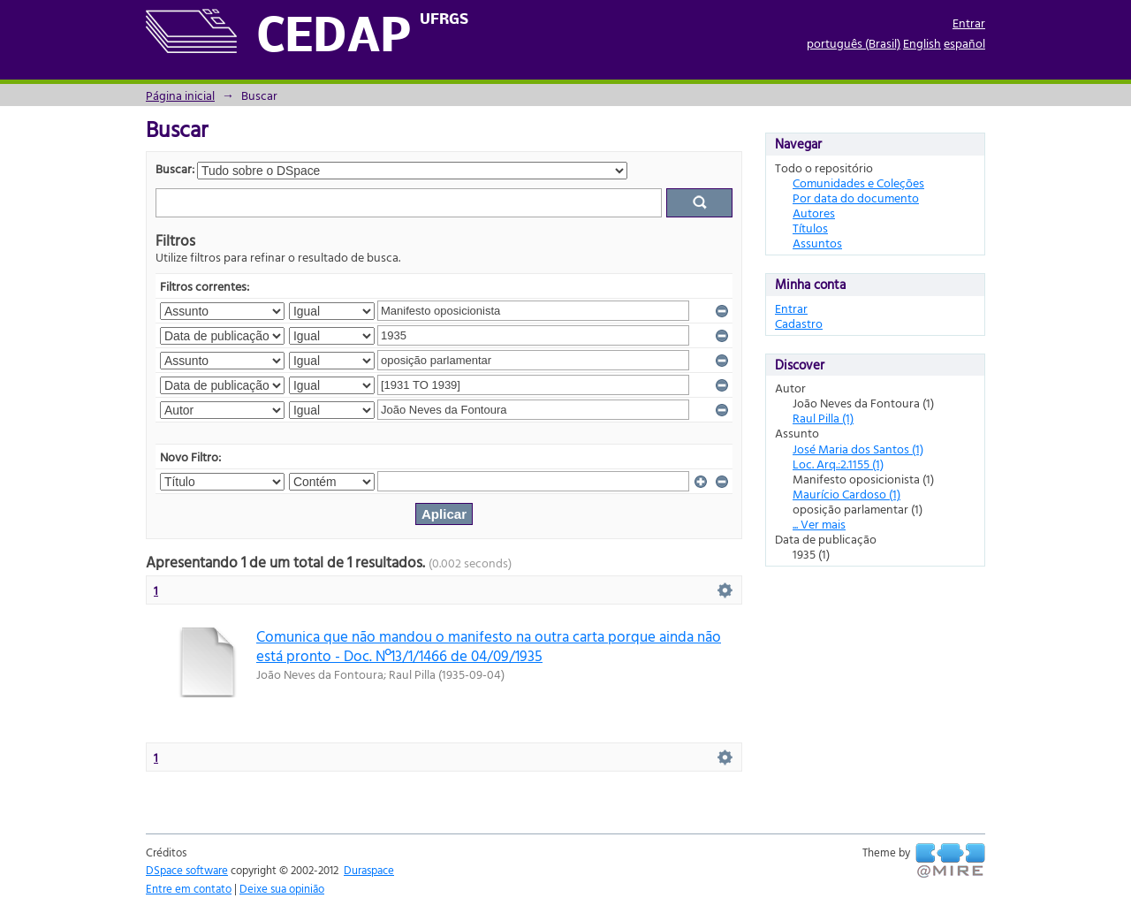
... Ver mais (819, 523)
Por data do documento (856, 197)
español (964, 43)
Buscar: (175, 168)
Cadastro (799, 323)
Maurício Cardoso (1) (846, 493)
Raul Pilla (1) (823, 417)
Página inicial (180, 95)
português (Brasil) (853, 43)
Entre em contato (189, 888)
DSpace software (187, 870)
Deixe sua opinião (281, 888)
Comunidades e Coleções (858, 182)
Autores (814, 212)
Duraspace (369, 870)
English (922, 43)
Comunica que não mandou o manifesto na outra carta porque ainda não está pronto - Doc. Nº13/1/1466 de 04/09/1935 (488, 645)
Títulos (810, 227)
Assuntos (817, 242)
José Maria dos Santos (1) (858, 448)
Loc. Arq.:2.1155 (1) (838, 463)
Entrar (969, 22)
